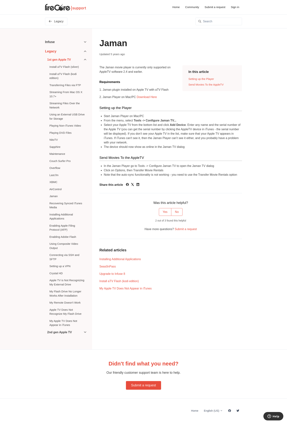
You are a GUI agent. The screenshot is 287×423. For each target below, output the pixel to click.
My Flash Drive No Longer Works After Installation (65, 293)
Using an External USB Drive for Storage (67, 116)
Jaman (53, 196)
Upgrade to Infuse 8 (112, 273)
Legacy (50, 51)
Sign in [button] (235, 7)
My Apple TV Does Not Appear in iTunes (125, 288)
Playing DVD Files (60, 132)
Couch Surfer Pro (60, 160)
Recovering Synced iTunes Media (65, 205)
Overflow (54, 167)
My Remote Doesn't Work (65, 302)
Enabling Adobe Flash (62, 236)
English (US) (213, 410)
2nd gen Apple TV (59, 332)
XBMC (53, 182)
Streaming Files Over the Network (64, 105)
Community (192, 7)
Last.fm (53, 175)
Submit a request (215, 7)
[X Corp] (132, 184)
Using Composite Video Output (63, 246)
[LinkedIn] (137, 184)
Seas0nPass (107, 266)
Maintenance (57, 153)
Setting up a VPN (59, 266)
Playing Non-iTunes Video (65, 125)
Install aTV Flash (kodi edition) (119, 281)
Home (176, 7)
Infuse (50, 42)
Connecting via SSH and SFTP (64, 257)
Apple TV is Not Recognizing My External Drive (66, 282)
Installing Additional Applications (120, 259)
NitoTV (53, 139)
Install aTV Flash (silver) (64, 66)
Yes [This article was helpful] (165, 211)
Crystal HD (56, 273)
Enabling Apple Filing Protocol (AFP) (62, 227)
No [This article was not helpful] (177, 211)
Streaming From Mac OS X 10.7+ (65, 94)
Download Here (147, 97)
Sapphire (54, 146)
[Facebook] (127, 184)
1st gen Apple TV (59, 59)
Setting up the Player (201, 78)
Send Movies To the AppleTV (205, 84)
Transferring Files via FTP (65, 85)
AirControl (55, 189)
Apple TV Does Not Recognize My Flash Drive (65, 311)
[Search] (218, 21)
